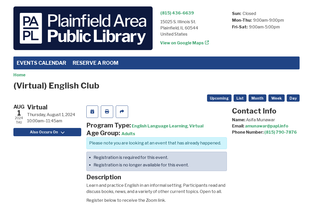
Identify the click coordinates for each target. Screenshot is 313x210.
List (240, 98)
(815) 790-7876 (280, 132)
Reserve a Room (95, 63)
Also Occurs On (47, 132)
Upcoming (219, 98)
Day (293, 98)
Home (19, 74)
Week (276, 98)
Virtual (196, 126)
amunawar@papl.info (266, 126)
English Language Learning (160, 126)
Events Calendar (41, 63)
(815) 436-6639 (177, 13)
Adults (128, 133)
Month (257, 98)
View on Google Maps (182, 43)
